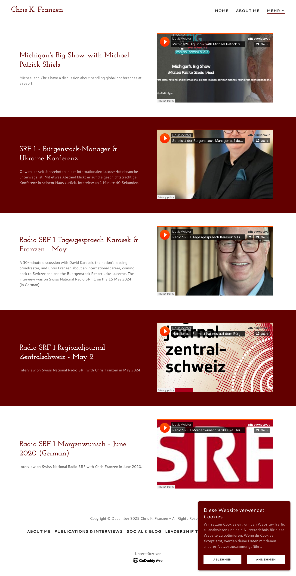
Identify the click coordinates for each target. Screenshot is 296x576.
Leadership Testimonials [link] (197, 531)
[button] (276, 11)
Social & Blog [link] (143, 531)
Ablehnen (222, 559)
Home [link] (221, 10)
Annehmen (266, 559)
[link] (37, 10)
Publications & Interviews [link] (88, 531)
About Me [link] (247, 10)
